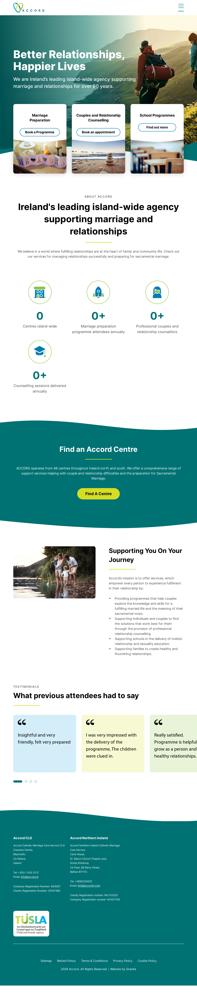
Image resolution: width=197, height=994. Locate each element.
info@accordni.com (89, 885)
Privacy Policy (122, 961)
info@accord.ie (29, 876)
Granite (131, 969)
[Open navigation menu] (181, 8)
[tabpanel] (45, 743)
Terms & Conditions (94, 961)
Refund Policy (66, 961)
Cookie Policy (147, 961)
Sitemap (46, 961)
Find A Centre (98, 493)
